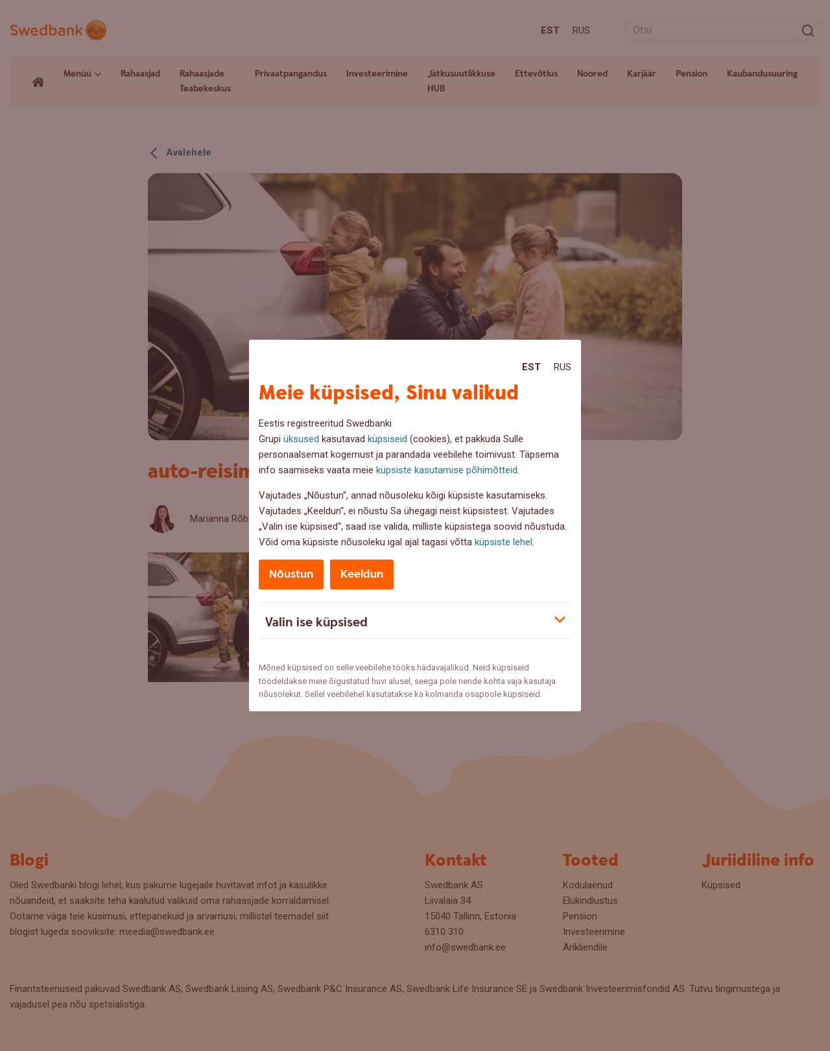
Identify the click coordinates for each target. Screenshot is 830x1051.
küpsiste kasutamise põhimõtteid (446, 470)
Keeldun (361, 574)
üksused (301, 439)
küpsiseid (387, 439)
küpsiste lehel (503, 542)
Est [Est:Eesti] (531, 367)
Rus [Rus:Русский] (562, 367)
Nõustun (291, 574)
